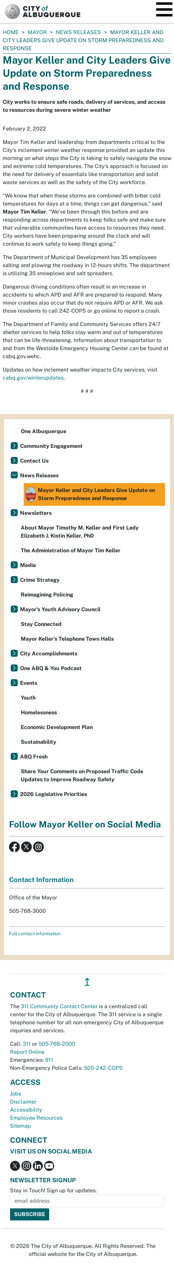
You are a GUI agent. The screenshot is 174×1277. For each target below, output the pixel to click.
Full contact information (35, 933)
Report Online (27, 1052)
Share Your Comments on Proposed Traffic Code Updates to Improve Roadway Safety (82, 775)
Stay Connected (41, 624)
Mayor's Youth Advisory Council (60, 609)
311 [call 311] (27, 1044)
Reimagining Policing (47, 594)
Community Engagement (51, 446)
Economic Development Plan (57, 727)
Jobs (15, 1094)
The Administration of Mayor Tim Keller (70, 550)
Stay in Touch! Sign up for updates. (53, 1190)
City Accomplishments (48, 653)
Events (28, 683)
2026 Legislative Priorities (53, 794)
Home (11, 32)
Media (28, 565)
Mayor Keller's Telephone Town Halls (67, 639)
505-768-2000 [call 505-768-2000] (56, 1044)
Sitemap (20, 1126)
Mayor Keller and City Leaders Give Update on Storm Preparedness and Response (90, 494)
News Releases (78, 32)
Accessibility (26, 1110)
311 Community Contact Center (59, 1006)
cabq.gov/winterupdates (33, 378)
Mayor (37, 32)
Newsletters (36, 513)
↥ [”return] (87, 982)
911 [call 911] (49, 1060)
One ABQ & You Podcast (51, 668)
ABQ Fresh (34, 756)
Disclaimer (23, 1102)
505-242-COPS (103, 1068)
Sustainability (38, 742)
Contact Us (34, 461)
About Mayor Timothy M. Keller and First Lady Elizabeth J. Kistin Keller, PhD (80, 532)
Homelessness (39, 712)
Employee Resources (36, 1118)
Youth (28, 698)
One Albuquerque (43, 431)
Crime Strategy (40, 580)
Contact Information (41, 880)
